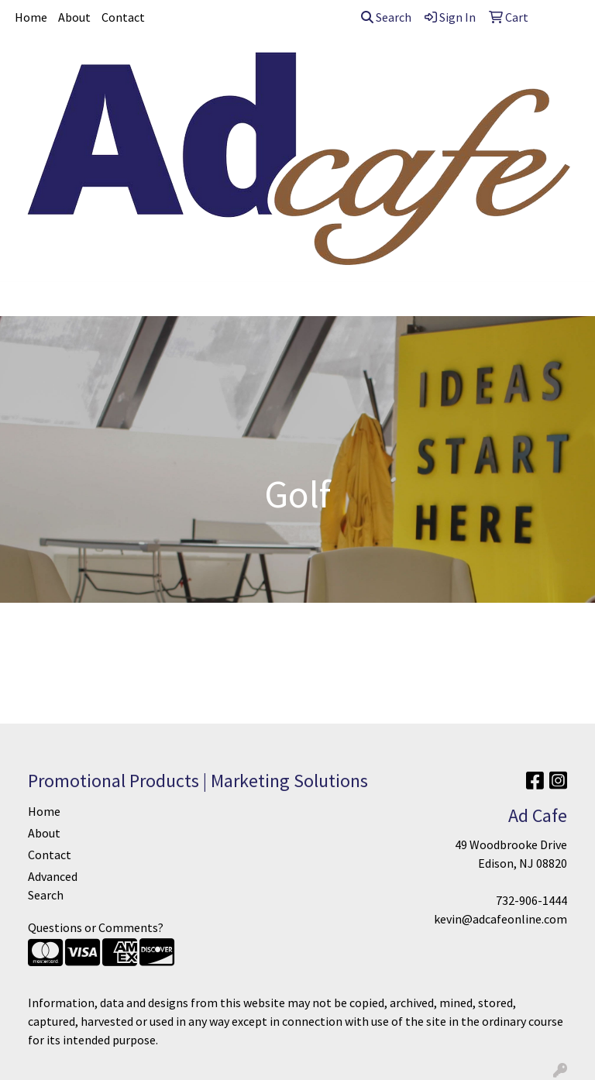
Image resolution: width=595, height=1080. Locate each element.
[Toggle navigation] (24, 299)
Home (31, 17)
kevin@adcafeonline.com (500, 919)
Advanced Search (52, 885)
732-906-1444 (531, 900)
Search (386, 17)
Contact (123, 17)
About (74, 17)
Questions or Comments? (95, 927)
